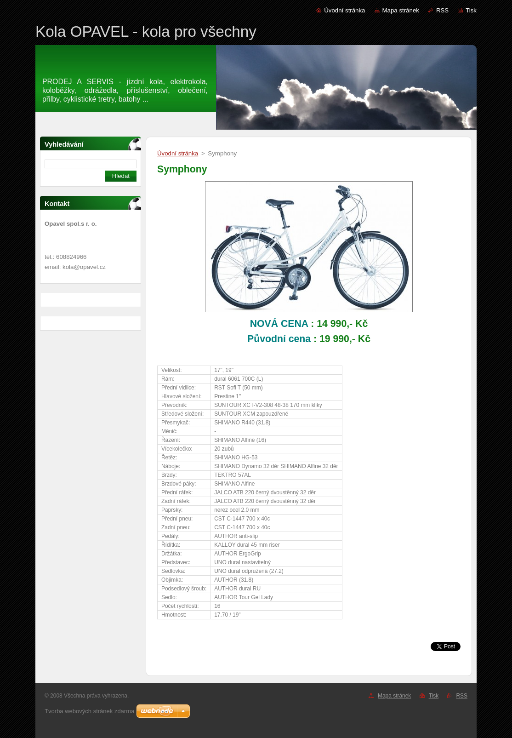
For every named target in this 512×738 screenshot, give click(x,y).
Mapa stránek (400, 10)
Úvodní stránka (344, 10)
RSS (442, 10)
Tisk (471, 10)
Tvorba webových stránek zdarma (89, 711)
